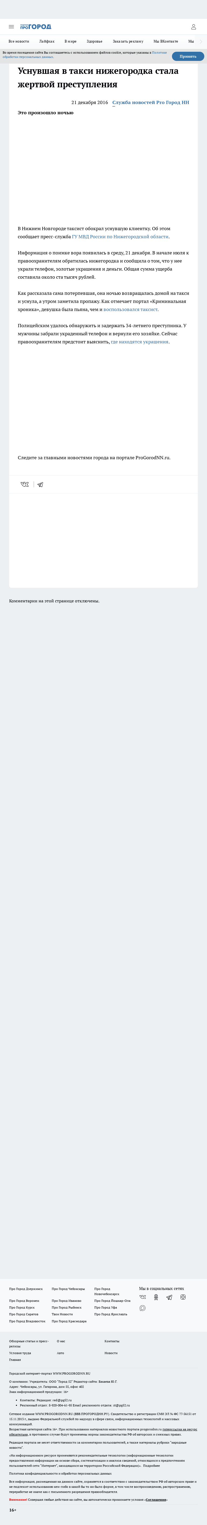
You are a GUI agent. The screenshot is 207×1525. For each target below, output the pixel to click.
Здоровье (94, 41)
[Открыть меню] (11, 26)
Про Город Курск (21, 1307)
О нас (61, 1341)
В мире (71, 41)
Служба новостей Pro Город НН (150, 102)
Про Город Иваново (66, 1301)
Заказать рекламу (128, 41)
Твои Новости (62, 1314)
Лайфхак (46, 41)
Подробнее (151, 1466)
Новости (111, 1353)
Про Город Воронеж (24, 1301)
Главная (15, 1360)
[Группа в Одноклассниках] (156, 1297)
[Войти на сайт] (193, 26)
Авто (60, 1353)
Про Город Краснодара (69, 1321)
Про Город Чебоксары (68, 1289)
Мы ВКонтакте (166, 41)
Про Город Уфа (105, 1307)
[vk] (25, 484)
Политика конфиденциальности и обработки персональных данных (60, 1473)
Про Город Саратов (23, 1314)
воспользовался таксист (130, 309)
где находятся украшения (139, 342)
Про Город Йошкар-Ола (112, 1301)
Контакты (112, 1341)
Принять (188, 56)
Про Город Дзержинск (26, 1289)
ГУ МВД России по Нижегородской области (120, 236)
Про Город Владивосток (27, 1321)
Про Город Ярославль (110, 1314)
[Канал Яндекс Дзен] (183, 1297)
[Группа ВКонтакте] (142, 1297)
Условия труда (20, 1353)
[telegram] (42, 484)
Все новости (19, 41)
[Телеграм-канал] (169, 1297)
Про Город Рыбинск (66, 1307)
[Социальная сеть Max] (142, 1308)
